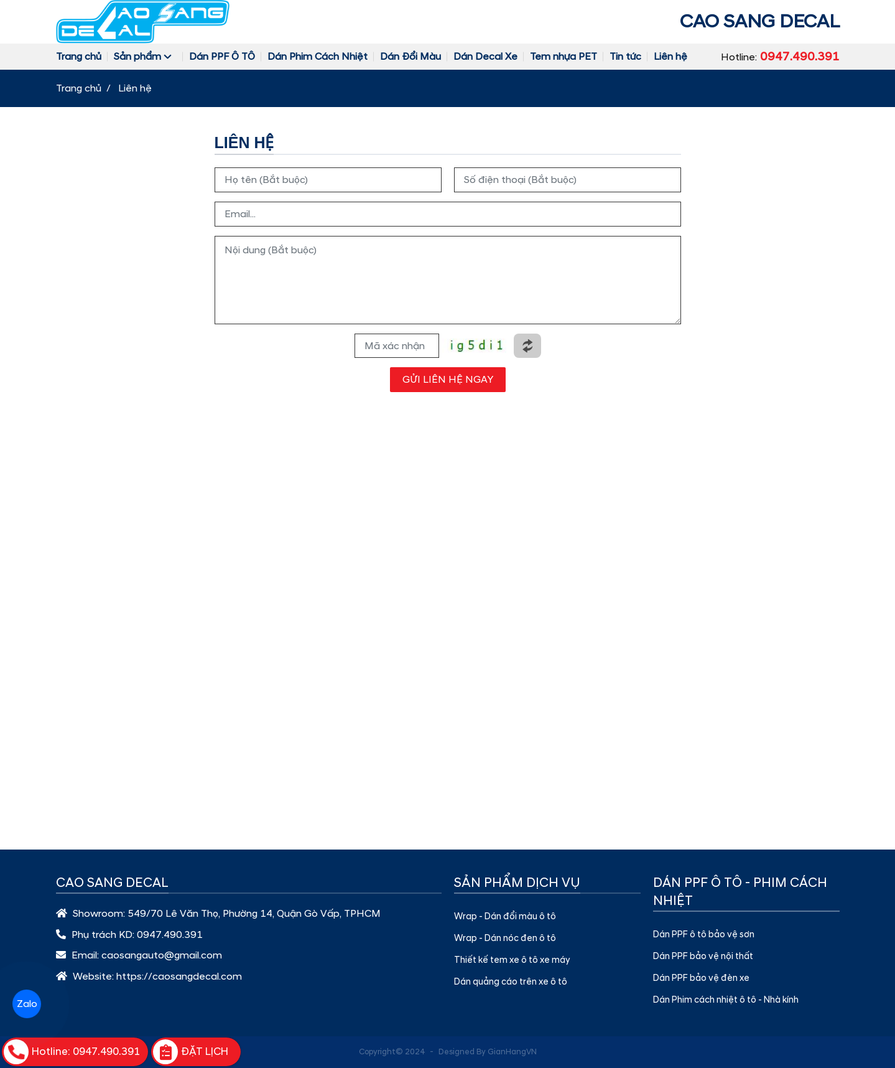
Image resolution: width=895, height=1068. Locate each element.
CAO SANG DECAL (760, 21)
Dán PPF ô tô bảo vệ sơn (703, 934)
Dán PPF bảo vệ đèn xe (701, 978)
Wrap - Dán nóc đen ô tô (505, 938)
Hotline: (780, 56)
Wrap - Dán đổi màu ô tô (505, 916)
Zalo (26, 1004)
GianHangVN (512, 1052)
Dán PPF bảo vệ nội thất (703, 956)
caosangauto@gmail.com (161, 955)
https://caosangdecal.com (179, 976)
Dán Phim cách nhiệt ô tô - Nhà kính (726, 1000)
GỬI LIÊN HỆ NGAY (447, 379)
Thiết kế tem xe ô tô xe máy (512, 960)
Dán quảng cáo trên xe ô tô (510, 982)
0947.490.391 (170, 935)
